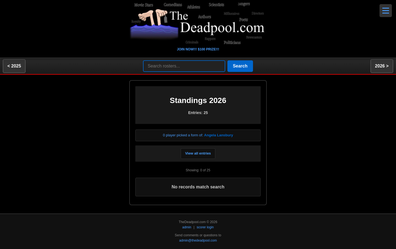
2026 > (382, 66)
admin (186, 227)
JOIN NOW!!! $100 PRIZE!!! (198, 49)
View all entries (198, 153)
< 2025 (14, 66)
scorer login (205, 227)
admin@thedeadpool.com (198, 240)
